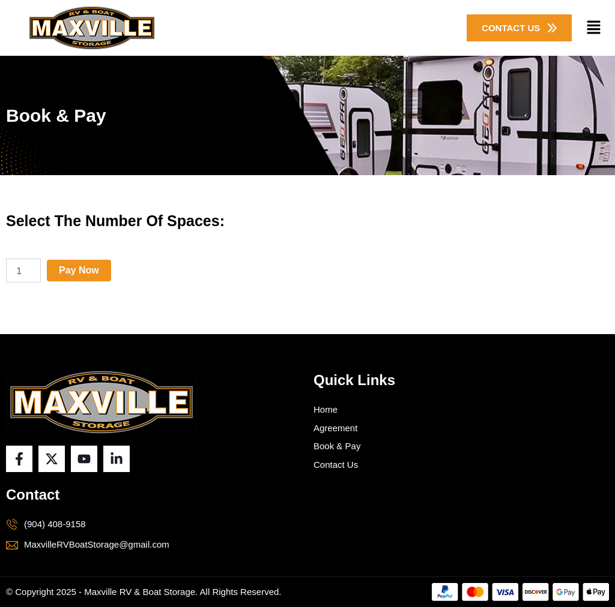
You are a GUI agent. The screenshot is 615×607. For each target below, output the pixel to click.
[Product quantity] (23, 271)
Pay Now (79, 270)
